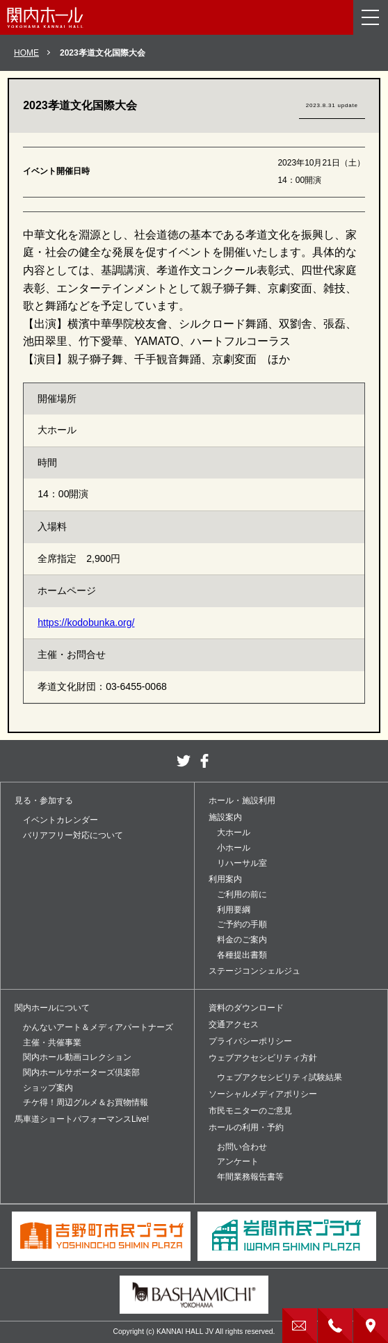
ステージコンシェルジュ (254, 971)
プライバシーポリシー (250, 1041)
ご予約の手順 (242, 924)
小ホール (233, 848)
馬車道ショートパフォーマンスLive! (82, 1119)
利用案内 (225, 879)
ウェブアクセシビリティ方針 (263, 1058)
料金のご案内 (242, 939)
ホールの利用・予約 (246, 1127)
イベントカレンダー (60, 820)
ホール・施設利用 (242, 800)
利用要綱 (233, 910)
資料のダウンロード (246, 1008)
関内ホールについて (52, 1008)
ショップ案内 (48, 1088)
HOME (26, 53)
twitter (183, 760)
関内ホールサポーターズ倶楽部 (81, 1072)
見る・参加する (44, 800)
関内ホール (45, 17)
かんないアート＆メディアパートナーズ (98, 1027)
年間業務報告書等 (250, 1177)
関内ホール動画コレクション (77, 1057)
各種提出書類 (242, 955)
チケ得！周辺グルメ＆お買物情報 (85, 1102)
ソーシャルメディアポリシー (263, 1094)
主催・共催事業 (52, 1042)
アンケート (238, 1161)
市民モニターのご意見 (250, 1111)
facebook (204, 760)
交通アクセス (234, 1024)
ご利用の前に (242, 894)
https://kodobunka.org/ (86, 622)
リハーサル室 (242, 863)
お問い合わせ (242, 1147)
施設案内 (225, 817)
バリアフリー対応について (73, 835)
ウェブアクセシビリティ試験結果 (279, 1077)
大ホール (233, 832)
